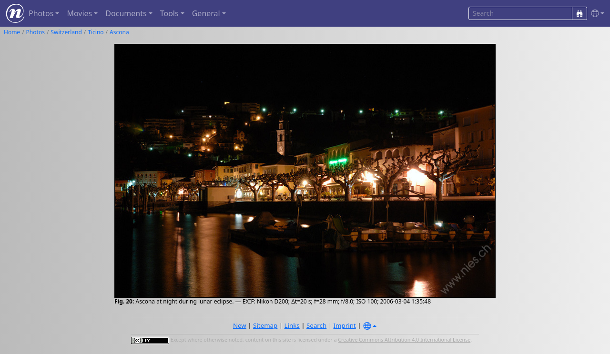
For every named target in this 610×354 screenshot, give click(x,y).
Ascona (119, 32)
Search (316, 325)
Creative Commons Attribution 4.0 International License (404, 339)
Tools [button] (169, 13)
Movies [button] (79, 13)
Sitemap (265, 325)
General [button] (206, 13)
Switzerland (66, 32)
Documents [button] (125, 13)
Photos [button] (41, 13)
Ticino (95, 32)
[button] (595, 13)
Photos (35, 32)
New (239, 325)
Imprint (345, 325)
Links (292, 325)
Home (12, 32)
